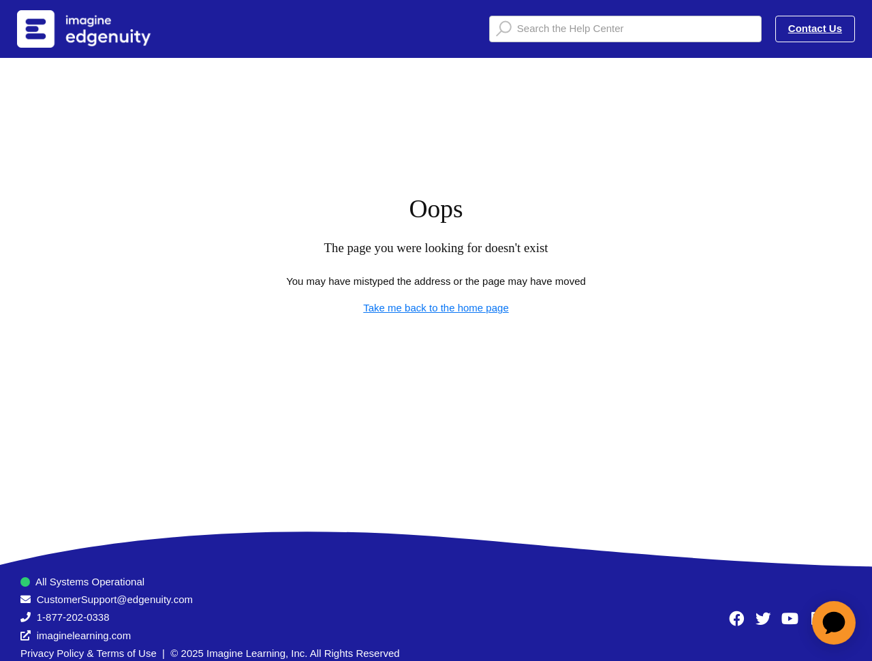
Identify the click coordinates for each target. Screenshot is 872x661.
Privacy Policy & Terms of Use (88, 653)
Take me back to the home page (435, 307)
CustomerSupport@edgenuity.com (115, 599)
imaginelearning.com (84, 635)
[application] (834, 623)
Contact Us (815, 28)
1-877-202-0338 (73, 617)
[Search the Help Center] (625, 29)
